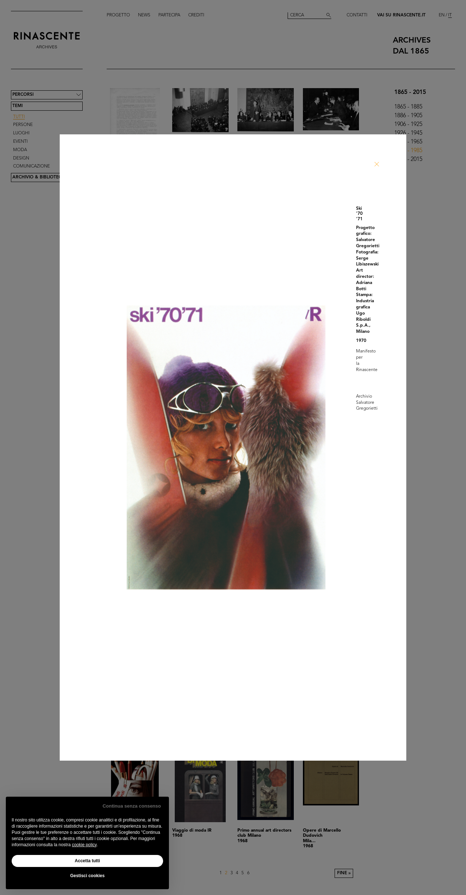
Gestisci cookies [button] (87, 875)
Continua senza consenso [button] (132, 806)
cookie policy (84, 844)
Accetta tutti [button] (87, 860)
